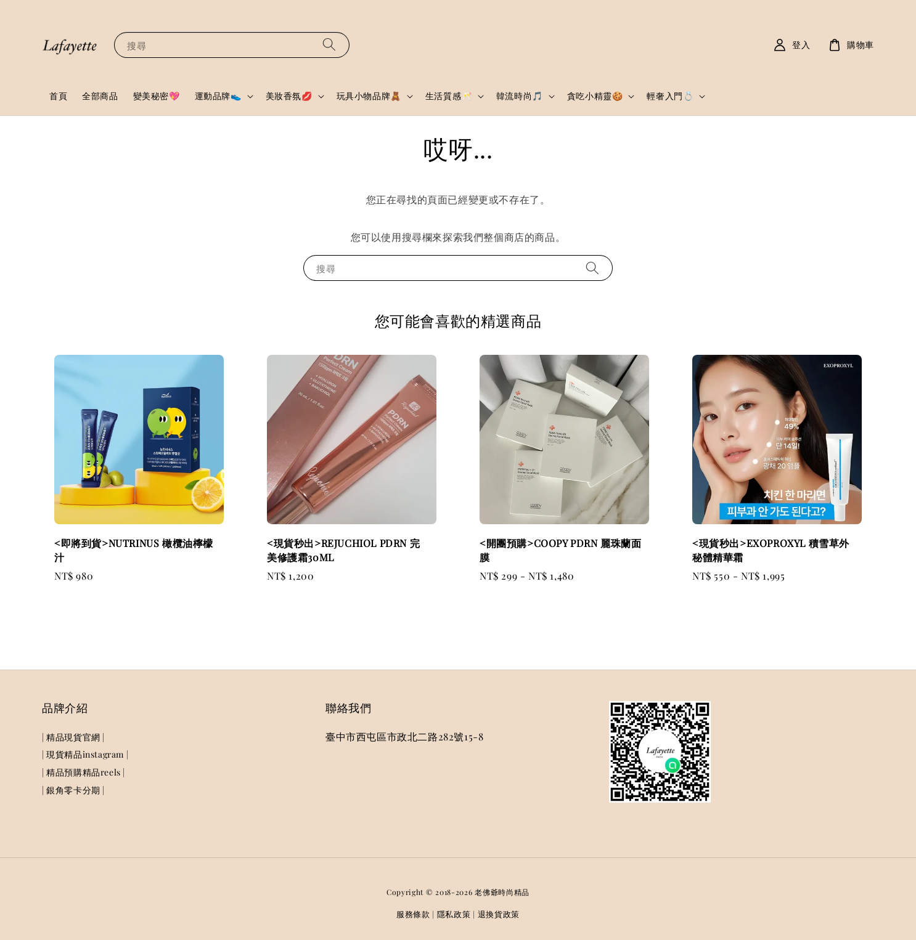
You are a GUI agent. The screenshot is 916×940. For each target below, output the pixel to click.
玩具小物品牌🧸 (369, 96)
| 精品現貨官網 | (73, 737)
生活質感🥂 (448, 96)
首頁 (58, 96)
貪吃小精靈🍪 (595, 96)
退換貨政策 (499, 914)
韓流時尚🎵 (519, 96)
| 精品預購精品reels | (83, 772)
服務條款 (413, 914)
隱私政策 (454, 914)
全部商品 (100, 96)
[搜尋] (329, 45)
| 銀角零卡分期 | (73, 790)
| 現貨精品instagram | (85, 754)
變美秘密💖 (156, 96)
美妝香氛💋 (289, 96)
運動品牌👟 (218, 96)
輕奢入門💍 (670, 96)
